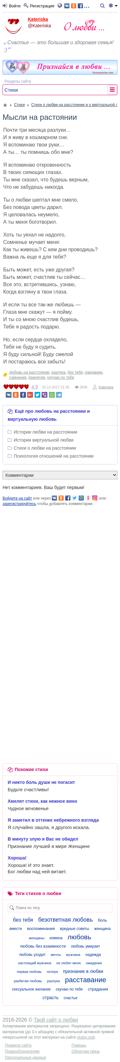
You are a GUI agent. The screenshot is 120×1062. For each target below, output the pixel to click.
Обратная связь (86, 1051)
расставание (85, 980)
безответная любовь (65, 920)
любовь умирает (85, 946)
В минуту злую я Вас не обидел (43, 839)
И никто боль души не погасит (41, 782)
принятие (36, 377)
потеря (52, 972)
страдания (98, 989)
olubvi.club (86, 1037)
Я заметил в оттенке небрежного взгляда (53, 820)
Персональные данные (25, 1057)
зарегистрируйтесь (19, 504)
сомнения (17, 377)
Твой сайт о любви (56, 1020)
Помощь (79, 1045)
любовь (79, 937)
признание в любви (83, 971)
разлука (59, 372)
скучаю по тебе (60, 377)
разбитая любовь (28, 981)
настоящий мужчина (34, 963)
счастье (70, 998)
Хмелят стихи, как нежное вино (42, 801)
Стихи (11, 90)
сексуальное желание (31, 989)
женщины (36, 938)
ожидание (93, 372)
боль (102, 920)
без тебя (75, 372)
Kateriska (38, 19)
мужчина (73, 955)
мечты (56, 955)
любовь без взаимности (43, 946)
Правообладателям (22, 1051)
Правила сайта (18, 1045)
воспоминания (41, 928)
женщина (102, 928)
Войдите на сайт (17, 498)
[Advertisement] (60, 567)
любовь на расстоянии (29, 372)
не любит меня (68, 963)
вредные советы (74, 928)
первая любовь (29, 972)
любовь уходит (32, 954)
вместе (15, 928)
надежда (93, 954)
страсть (51, 997)
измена (56, 938)
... (77, 5)
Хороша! (17, 857)
